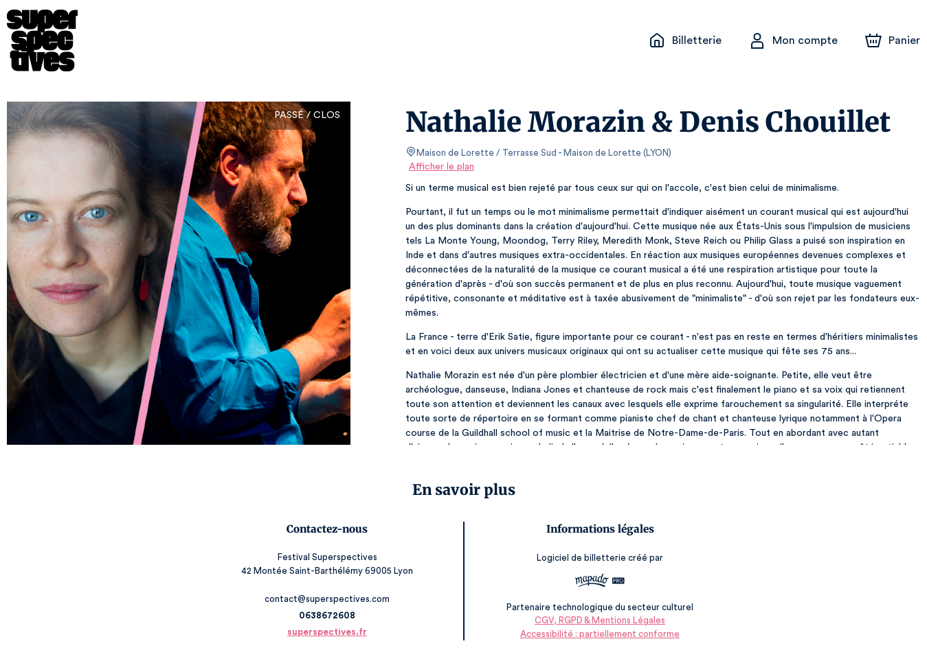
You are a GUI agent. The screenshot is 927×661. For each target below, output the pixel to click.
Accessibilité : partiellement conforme (597, 634)
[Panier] (892, 40)
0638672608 (329, 615)
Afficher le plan (440, 166)
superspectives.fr (330, 632)
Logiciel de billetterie (580, 558)
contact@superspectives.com (329, 599)
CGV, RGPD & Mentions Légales (598, 620)
